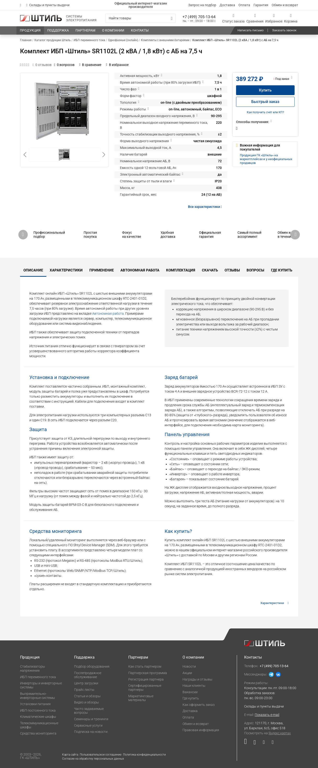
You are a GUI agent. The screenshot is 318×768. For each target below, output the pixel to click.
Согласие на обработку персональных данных (93, 758)
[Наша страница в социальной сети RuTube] (247, 743)
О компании (193, 657)
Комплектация (180, 270)
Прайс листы (84, 690)
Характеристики (66, 270)
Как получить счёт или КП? (265, 112)
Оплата (244, 5)
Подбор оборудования (91, 666)
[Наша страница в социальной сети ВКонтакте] (254, 743)
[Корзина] (291, 18)
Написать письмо (250, 30)
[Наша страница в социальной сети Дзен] (263, 743)
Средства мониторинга (38, 733)
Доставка (227, 5)
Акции (187, 673)
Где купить (281, 270)
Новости (189, 666)
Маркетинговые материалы (140, 698)
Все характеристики (206, 207)
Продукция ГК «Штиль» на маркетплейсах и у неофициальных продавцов (266, 159)
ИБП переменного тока (38, 677)
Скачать (210, 270)
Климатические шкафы (38, 717)
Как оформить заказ (199, 705)
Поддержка (84, 657)
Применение (101, 270)
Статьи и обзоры (87, 696)
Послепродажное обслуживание (87, 675)
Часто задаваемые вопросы (89, 711)
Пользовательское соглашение (100, 754)
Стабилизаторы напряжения (32, 668)
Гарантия (260, 5)
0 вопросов (64, 65)
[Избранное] (274, 18)
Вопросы (255, 270)
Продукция (30, 657)
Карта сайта (70, 754)
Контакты (253, 657)
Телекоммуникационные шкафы (39, 725)
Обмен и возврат (285, 5)
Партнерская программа (147, 673)
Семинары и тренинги (91, 719)
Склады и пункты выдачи (48, 5)
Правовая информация (201, 730)
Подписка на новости (91, 732)
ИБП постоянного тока (38, 710)
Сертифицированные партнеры (144, 688)
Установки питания (35, 704)
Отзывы (232, 270)
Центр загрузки (86, 683)
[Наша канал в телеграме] (271, 743)
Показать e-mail (267, 715)
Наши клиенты (194, 685)
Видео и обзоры (86, 702)
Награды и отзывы (197, 679)
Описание (33, 270)
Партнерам (138, 657)
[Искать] (171, 18)
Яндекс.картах (280, 733)
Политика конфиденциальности (144, 754)
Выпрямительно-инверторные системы (37, 696)
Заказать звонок (284, 30)
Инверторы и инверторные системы (41, 685)
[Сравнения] (255, 18)
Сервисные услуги (88, 725)
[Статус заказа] (233, 18)
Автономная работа (139, 270)
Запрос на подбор (202, 5)
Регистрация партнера (146, 679)
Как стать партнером (144, 666)
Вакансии (190, 692)
